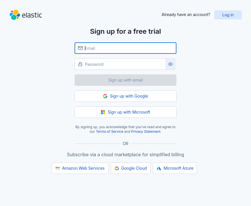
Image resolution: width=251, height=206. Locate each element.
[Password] (120, 64)
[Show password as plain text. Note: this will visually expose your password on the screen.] (170, 64)
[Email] (125, 48)
